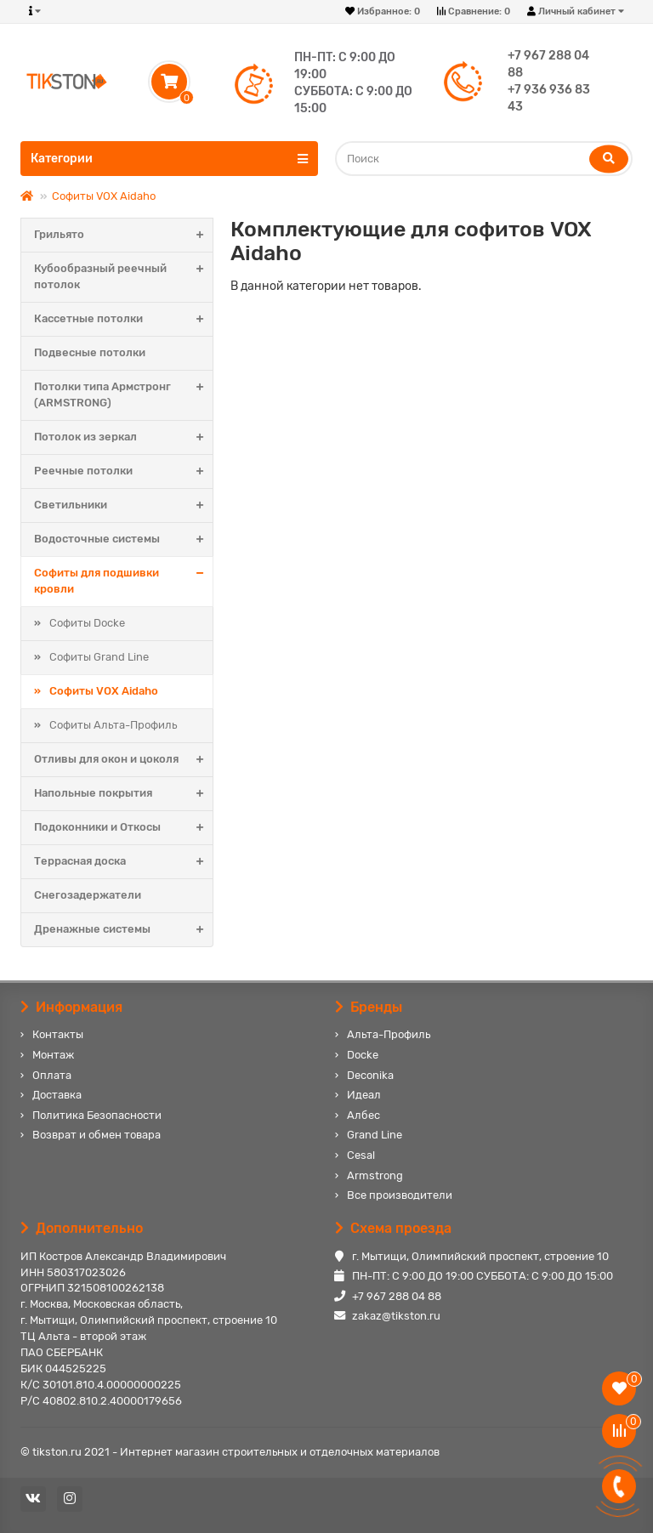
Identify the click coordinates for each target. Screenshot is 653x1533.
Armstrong (375, 1175)
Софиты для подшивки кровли (123, 581)
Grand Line (374, 1134)
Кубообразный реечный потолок (123, 277)
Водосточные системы (123, 539)
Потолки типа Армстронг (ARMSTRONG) (123, 395)
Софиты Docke (87, 622)
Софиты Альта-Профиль (113, 724)
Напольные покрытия (123, 793)
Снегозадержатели (87, 895)
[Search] (484, 158)
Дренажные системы (123, 929)
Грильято (123, 235)
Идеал (364, 1094)
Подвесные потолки (89, 352)
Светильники (123, 505)
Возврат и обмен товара (96, 1134)
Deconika (370, 1075)
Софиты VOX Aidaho (104, 196)
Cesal (361, 1155)
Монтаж (53, 1054)
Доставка (57, 1094)
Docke (362, 1054)
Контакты (57, 1034)
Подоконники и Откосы (123, 827)
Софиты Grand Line (99, 656)
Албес (363, 1115)
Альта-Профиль (388, 1034)
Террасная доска (123, 861)
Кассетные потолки (123, 319)
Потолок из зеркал (123, 437)
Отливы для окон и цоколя (123, 759)
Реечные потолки (123, 471)
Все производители (399, 1195)
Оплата (51, 1075)
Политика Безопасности (97, 1115)
